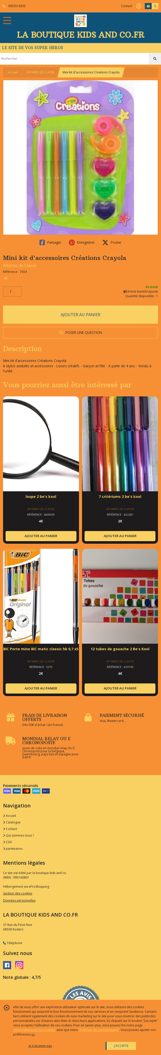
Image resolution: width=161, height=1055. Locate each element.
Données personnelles (19, 900)
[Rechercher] (155, 59)
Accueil (13, 72)
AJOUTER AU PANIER (80, 314)
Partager (50, 242)
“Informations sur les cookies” (34, 1030)
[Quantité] (12, 292)
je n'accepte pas (40, 1046)
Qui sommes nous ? (18, 835)
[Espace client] (139, 6)
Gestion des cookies (17, 893)
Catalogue (12, 822)
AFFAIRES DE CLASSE (40, 72)
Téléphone (12, 943)
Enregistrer (82, 242)
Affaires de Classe (19, 265)
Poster (112, 242)
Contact (126, 6)
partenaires (13, 848)
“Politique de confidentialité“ (99, 1030)
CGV (7, 842)
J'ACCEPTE (121, 1046)
